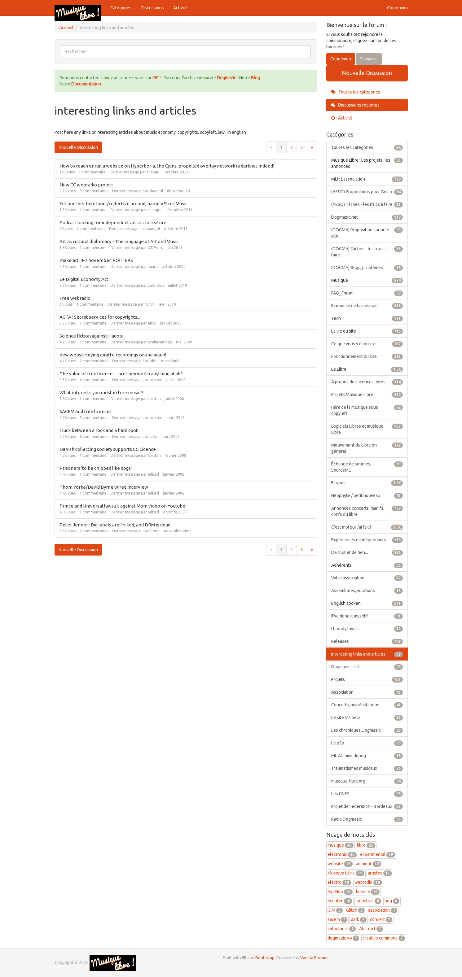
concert (381, 919)
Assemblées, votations (367, 590)
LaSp (153, 436)
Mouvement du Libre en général (367, 448)
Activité (180, 7)
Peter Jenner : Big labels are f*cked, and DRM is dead (114, 524)
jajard (153, 266)
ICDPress (155, 248)
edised (153, 474)
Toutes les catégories (355, 91)
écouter (340, 900)
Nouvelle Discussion (78, 147)
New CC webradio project (86, 184)
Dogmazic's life (367, 667)
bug (392, 900)
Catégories (120, 7)
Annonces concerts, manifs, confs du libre (367, 511)
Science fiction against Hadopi (91, 335)
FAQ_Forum (367, 293)
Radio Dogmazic (367, 819)
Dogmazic (227, 77)
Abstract (371, 928)
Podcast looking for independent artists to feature (112, 222)
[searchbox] (186, 51)
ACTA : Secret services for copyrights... (99, 317)
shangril (154, 172)
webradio (368, 882)
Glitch (355, 910)
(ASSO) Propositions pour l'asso (367, 192)
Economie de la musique (367, 306)
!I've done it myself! (367, 616)
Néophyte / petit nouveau (367, 495)
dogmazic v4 (343, 938)
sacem (337, 919)
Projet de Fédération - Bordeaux (367, 806)
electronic (342, 854)
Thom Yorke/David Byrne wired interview (103, 487)
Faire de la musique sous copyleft (367, 410)
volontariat (342, 928)
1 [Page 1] (281, 147)
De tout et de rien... (367, 552)
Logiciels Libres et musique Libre (367, 429)
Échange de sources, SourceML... (367, 467)
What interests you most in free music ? (101, 392)
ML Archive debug (367, 755)
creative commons (384, 938)
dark (359, 919)
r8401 (150, 304)
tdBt (153, 361)
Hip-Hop (340, 891)
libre (366, 845)
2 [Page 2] (291, 147)
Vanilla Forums (314, 957)
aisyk (152, 323)
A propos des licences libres (367, 382)
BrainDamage (160, 342)
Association (367, 692)
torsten (155, 380)
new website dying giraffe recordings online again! (112, 354)
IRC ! (156, 77)
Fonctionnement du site (367, 356)
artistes (380, 872)
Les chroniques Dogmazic (367, 730)
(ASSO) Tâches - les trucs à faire (367, 204)
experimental (377, 854)
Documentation (86, 83)
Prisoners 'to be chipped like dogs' (95, 468)
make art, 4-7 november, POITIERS (96, 260)
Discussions (152, 7)
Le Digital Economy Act (83, 279)
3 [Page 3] (302, 147)
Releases (367, 641)
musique (341, 845)
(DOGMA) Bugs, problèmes (367, 267)
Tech (367, 318)
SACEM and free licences (85, 411)
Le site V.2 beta (367, 717)
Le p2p (367, 743)
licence (368, 891)
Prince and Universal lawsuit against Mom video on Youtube (122, 505)
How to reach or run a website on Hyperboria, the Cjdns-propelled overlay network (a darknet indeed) (167, 165)
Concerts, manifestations (367, 705)
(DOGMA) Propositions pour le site (367, 232)
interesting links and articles (367, 654)
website (340, 863)
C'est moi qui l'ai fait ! (367, 527)
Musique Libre (346, 872)
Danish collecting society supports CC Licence (107, 449)
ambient (368, 863)
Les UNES (367, 794)
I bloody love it (367, 629)
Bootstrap (265, 957)
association (382, 910)
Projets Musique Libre (367, 394)
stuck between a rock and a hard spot (98, 430)
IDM (335, 910)
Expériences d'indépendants (367, 540)
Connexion (397, 7)
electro (339, 882)
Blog (255, 77)
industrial (368, 900)
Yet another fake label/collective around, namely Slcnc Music (123, 203)
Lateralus (156, 285)
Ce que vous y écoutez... (367, 344)
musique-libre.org (367, 781)
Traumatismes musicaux (367, 768)
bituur (154, 531)
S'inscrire (369, 58)
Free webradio (74, 298)
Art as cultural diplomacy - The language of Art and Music (118, 241)
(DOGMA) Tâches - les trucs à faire (367, 251)
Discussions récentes (355, 104)
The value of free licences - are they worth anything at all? (121, 373)
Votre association (367, 578)
